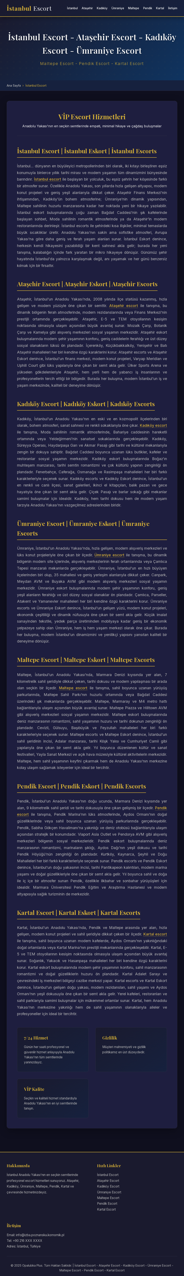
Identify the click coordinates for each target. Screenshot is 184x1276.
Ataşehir (87, 8)
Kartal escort (155, 934)
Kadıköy (102, 8)
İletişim (172, 8)
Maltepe (133, 8)
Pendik (147, 8)
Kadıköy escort (153, 425)
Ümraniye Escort (109, 1192)
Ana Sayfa (14, 85)
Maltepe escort (73, 688)
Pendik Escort (107, 1204)
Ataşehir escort (123, 305)
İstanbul (29, 8)
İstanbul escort (47, 179)
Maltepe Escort (108, 1198)
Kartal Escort (106, 1209)
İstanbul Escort (107, 1175)
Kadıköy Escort (108, 1186)
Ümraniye (118, 8)
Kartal (160, 8)
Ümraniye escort (109, 555)
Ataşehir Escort (108, 1181)
